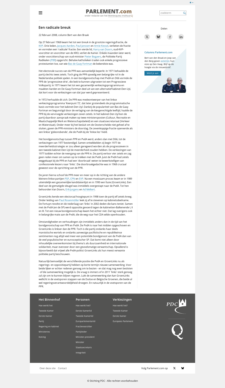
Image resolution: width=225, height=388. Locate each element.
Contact (62, 368)
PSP (67, 178)
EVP (81, 178)
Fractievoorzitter (84, 326)
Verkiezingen (122, 299)
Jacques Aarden (66, 45)
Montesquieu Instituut (119, 15)
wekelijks (165, 61)
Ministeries (44, 331)
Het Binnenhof (49, 299)
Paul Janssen (83, 45)
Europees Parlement (123, 321)
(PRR (52, 60)
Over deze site (48, 368)
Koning (42, 336)
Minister (80, 342)
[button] (191, 2)
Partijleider (81, 331)
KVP (41, 45)
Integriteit (81, 352)
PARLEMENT (109, 11)
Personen (83, 299)
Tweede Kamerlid (84, 316)
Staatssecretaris (84, 347)
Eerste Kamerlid (84, 310)
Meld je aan (153, 73)
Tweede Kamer (46, 310)
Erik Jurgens (72, 189)
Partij (41, 321)
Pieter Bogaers (93, 56)
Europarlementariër (86, 321)
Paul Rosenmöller (69, 200)
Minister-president (85, 336)
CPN (72, 178)
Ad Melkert (89, 189)
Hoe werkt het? (83, 305)
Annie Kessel (101, 45)
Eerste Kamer (45, 316)
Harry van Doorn (102, 49)
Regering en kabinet (49, 326)
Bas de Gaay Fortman (80, 63)
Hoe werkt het (46, 305)
